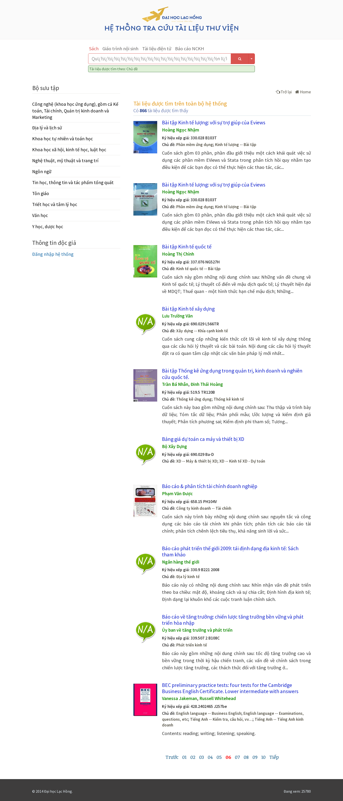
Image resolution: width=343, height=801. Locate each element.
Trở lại (284, 92)
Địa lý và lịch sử (47, 128)
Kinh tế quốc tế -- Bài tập (198, 268)
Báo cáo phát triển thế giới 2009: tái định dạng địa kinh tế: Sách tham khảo (230, 551)
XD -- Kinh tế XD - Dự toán (242, 461)
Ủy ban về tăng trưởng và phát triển (197, 630)
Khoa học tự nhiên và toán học (62, 138)
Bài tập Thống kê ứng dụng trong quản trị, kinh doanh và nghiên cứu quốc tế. (232, 373)
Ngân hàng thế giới (180, 562)
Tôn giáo (40, 193)
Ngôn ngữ (41, 171)
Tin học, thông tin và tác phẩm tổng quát (73, 182)
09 (254, 757)
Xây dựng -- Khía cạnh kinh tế (202, 330)
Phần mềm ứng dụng (194, 144)
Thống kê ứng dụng (194, 399)
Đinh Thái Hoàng (207, 384)
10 (263, 757)
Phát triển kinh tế (191, 645)
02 (192, 757)
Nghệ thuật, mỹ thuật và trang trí (65, 160)
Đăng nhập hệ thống (53, 254)
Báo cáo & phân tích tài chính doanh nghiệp (209, 486)
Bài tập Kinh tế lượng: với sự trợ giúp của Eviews (213, 122)
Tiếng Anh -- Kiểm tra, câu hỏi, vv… (221, 719)
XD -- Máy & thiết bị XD (196, 461)
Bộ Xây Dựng (174, 446)
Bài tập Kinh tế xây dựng (188, 308)
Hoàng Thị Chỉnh (178, 254)
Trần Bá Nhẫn (175, 384)
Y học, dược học (47, 226)
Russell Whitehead (217, 698)
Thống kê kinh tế (229, 399)
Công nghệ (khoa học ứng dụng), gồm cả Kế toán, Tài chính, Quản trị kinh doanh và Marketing (75, 110)
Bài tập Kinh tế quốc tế (187, 246)
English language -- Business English (208, 713)
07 (237, 757)
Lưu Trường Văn (177, 316)
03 (201, 757)
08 (246, 757)
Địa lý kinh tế (188, 576)
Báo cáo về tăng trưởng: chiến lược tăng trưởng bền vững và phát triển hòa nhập (232, 619)
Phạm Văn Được (177, 493)
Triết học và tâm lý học (54, 204)
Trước (172, 757)
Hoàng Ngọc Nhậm (180, 130)
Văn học (40, 215)
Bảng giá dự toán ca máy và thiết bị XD (203, 439)
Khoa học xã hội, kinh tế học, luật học (69, 149)
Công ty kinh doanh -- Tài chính (203, 508)
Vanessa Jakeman (179, 698)
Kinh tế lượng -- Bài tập (235, 144)
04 (210, 757)
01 (184, 757)
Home (303, 92)
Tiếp (274, 757)
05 (219, 757)
